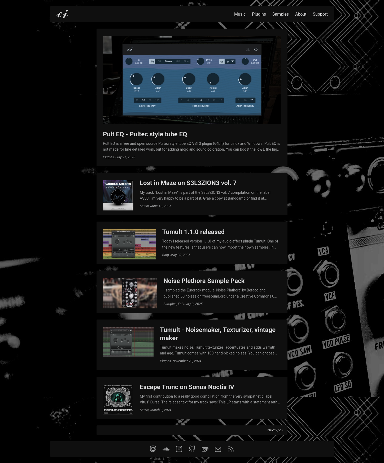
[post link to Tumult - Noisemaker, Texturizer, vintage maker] (192, 345)
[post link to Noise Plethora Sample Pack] (192, 292)
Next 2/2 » (275, 430)
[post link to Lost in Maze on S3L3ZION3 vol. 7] (192, 194)
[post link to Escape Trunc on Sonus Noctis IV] (192, 398)
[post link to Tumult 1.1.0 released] (192, 243)
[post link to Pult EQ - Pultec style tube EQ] (192, 97)
